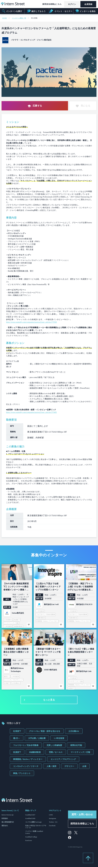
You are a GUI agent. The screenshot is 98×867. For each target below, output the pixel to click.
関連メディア (30, 811)
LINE (51, 815)
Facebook (52, 826)
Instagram (52, 818)
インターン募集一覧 (19, 18)
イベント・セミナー (61, 11)
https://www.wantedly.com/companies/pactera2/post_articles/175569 (31, 322)
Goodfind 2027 (30, 815)
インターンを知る (85, 11)
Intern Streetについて (10, 811)
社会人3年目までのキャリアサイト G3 (35, 827)
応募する (34, 106)
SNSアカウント (55, 811)
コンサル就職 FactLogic (33, 822)
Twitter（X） (53, 822)
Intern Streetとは (7, 815)
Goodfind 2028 (30, 818)
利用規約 (5, 818)
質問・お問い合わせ (82, 814)
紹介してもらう (36, 11)
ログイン (72, 4)
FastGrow (28, 840)
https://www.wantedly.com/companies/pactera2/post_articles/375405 (31, 412)
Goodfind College (31, 837)
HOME (4, 18)
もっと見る (38, 700)
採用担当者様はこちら (52, 4)
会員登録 (88, 4)
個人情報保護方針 (8, 822)
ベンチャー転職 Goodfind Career (34, 832)
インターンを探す (12, 11)
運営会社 (5, 826)
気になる (83, 106)
